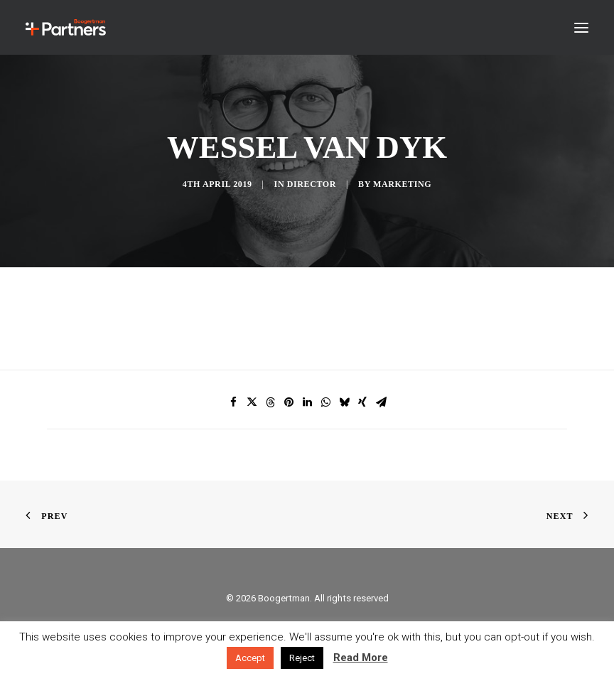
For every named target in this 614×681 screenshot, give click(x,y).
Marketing (402, 184)
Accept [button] (250, 658)
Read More (360, 657)
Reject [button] (302, 658)
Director (311, 184)
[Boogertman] (66, 27)
